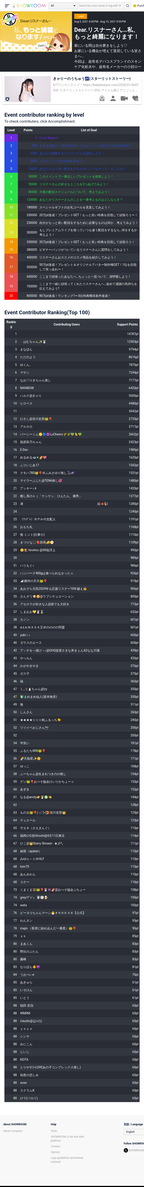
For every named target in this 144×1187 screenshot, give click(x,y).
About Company (12, 1131)
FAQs (54, 1131)
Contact (55, 1146)
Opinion (55, 1152)
